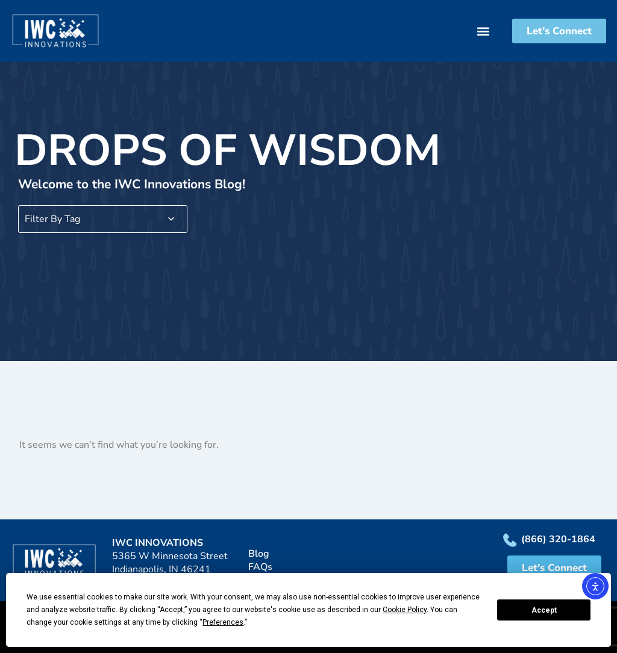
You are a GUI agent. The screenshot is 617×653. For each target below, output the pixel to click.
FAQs (260, 567)
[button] (492, 31)
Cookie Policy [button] (405, 609)
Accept (544, 610)
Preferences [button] (222, 622)
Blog (258, 553)
